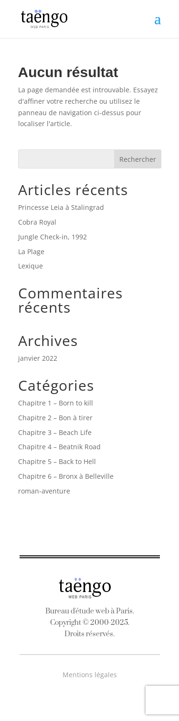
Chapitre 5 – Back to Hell (57, 461)
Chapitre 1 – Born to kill (55, 402)
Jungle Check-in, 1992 (52, 236)
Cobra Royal (37, 222)
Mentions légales (90, 674)
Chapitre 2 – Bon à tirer (55, 417)
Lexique (30, 265)
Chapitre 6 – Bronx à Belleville (66, 476)
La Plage (31, 251)
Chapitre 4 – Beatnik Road (59, 446)
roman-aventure (44, 490)
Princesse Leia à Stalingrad (61, 207)
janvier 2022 (37, 358)
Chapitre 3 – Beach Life (55, 432)
